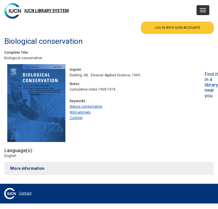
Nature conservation (86, 107)
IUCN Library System (46, 10)
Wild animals (80, 112)
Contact (25, 193)
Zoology (76, 118)
